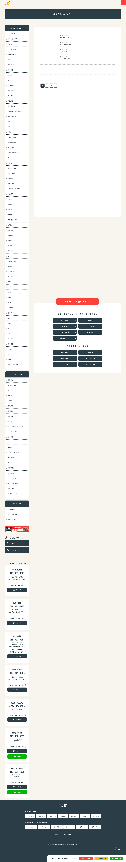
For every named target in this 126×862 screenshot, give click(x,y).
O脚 (9, 127)
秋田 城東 (90, 326)
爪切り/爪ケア (12, 473)
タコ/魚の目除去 (13, 483)
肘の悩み (10, 235)
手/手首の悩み (12, 261)
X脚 (9, 122)
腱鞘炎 (10, 282)
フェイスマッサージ (13, 452)
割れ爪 (10, 328)
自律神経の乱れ (12, 220)
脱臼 (9, 297)
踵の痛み (10, 199)
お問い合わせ (15, 550)
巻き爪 (10, 313)
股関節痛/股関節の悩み (15, 111)
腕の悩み (10, 277)
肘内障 (10, 240)
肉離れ (10, 132)
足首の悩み (11, 173)
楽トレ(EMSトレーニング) (15, 426)
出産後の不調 (12, 230)
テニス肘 (10, 251)
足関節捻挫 (11, 178)
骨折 (9, 302)
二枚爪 (10, 334)
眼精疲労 (10, 209)
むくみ (10, 158)
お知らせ (13, 543)
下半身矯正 (11, 421)
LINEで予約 (17, 756)
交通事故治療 (12, 385)
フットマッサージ (13, 494)
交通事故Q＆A (12, 519)
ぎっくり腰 (11, 85)
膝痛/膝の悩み (12, 137)
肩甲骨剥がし (12, 416)
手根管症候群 (12, 266)
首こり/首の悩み (13, 39)
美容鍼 (10, 447)
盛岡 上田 (90, 332)
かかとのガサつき (13, 365)
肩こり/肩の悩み (13, 34)
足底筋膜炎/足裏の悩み (15, 189)
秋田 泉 (65, 326)
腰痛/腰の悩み (12, 65)
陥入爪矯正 (11, 463)
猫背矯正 (10, 401)
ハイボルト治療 (12, 432)
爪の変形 (10, 339)
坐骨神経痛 (11, 106)
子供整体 (10, 308)
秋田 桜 (90, 320)
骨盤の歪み (11, 101)
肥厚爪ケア (11, 468)
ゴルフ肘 (10, 256)
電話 (101, 858)
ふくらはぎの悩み (13, 153)
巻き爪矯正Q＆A (12, 514)
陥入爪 (10, 318)
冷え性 (10, 163)
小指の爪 (10, 349)
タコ (9, 354)
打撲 (9, 287)
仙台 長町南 (64, 332)
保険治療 (10, 380)
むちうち (10, 60)
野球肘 (10, 246)
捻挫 (9, 292)
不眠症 (10, 215)
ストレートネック (12, 54)
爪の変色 (10, 344)
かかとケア (11, 489)
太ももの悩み (12, 116)
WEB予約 (18, 590)
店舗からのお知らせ (17, 585)
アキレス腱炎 (12, 184)
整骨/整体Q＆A (12, 509)
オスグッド (11, 147)
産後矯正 (10, 406)
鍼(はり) (10, 437)
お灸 (9, 442)
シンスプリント (12, 168)
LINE (116, 858)
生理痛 (10, 225)
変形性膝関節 (12, 142)
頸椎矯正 (10, 411)
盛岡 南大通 (64, 338)
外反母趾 (10, 194)
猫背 (9, 80)
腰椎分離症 (11, 91)
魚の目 (10, 359)
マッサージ (11, 390)
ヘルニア (10, 96)
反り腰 (10, 75)
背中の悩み (11, 70)
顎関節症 (10, 204)
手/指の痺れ (11, 271)
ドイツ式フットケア (13, 478)
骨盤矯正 (10, 395)
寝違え (10, 44)
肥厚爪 (10, 323)
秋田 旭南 (64, 320)
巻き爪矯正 (11, 458)
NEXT (56, 86)
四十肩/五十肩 (12, 49)
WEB (86, 858)
